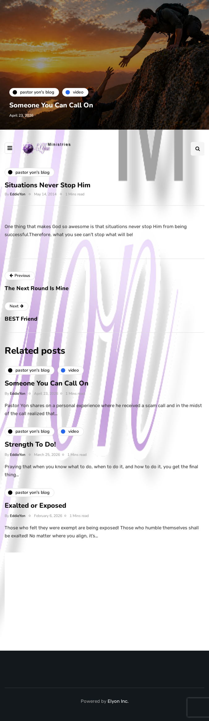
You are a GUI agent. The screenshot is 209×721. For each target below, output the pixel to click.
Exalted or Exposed (35, 509)
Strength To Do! (30, 448)
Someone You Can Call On (51, 105)
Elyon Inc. (118, 701)
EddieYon (17, 194)
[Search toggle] (197, 149)
